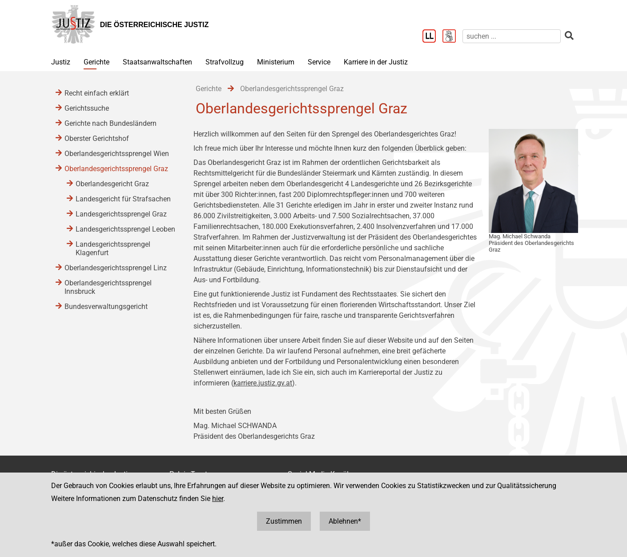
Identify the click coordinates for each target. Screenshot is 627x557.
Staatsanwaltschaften (157, 62)
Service (319, 62)
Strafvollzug (224, 62)
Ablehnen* (345, 521)
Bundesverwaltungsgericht (106, 306)
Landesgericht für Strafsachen (123, 199)
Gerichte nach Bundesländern (110, 123)
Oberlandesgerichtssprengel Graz (116, 168)
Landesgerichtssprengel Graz (121, 214)
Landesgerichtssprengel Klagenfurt (113, 248)
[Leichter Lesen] (432, 36)
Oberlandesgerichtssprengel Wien (116, 153)
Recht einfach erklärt (96, 93)
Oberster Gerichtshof (96, 138)
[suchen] (511, 36)
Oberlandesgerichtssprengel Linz (115, 268)
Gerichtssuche (86, 108)
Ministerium (275, 62)
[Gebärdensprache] (452, 36)
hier (217, 498)
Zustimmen (284, 521)
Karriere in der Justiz (376, 62)
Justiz (60, 62)
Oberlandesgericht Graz (112, 184)
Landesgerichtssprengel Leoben (125, 229)
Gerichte (96, 62)
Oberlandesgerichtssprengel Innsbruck (108, 287)
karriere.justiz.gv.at (262, 383)
